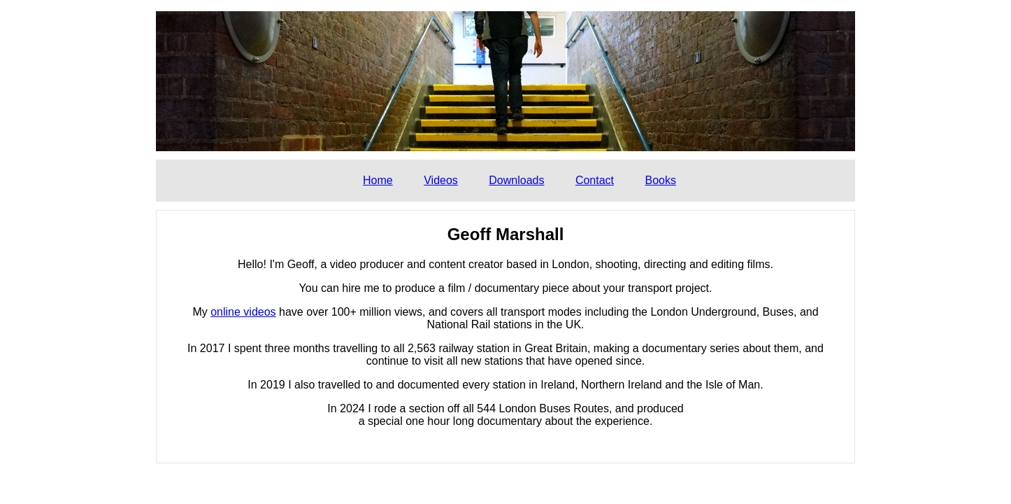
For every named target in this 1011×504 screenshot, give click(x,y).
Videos (441, 180)
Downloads (516, 180)
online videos (242, 312)
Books (660, 180)
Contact (594, 180)
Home (378, 180)
